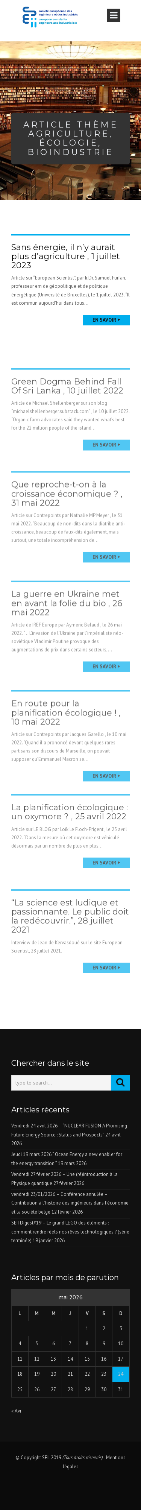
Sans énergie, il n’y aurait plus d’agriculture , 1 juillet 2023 (65, 256)
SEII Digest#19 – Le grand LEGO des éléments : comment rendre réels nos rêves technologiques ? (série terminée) (70, 1232)
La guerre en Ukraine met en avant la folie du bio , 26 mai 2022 (66, 620)
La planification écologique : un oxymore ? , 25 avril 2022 (69, 826)
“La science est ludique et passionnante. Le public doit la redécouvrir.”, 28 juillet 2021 (70, 932)
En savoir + (106, 320)
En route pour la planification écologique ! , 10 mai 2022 (66, 730)
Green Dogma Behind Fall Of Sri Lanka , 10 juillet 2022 (67, 401)
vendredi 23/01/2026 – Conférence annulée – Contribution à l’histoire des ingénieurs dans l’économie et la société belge (70, 1203)
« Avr (16, 1411)
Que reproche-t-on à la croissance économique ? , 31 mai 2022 (67, 511)
